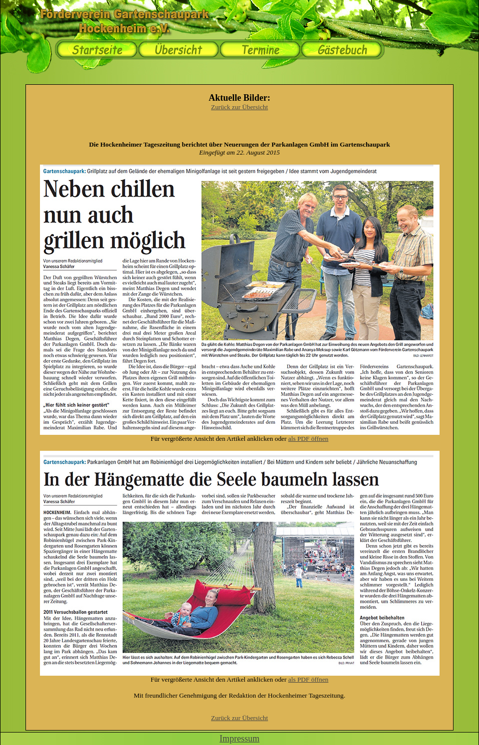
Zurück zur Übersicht (239, 107)
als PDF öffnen (308, 438)
